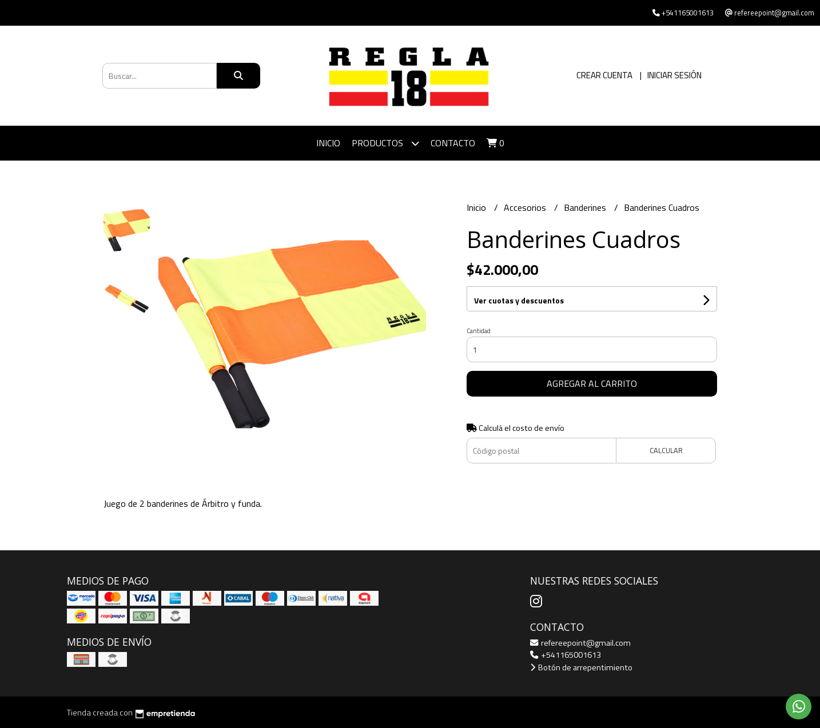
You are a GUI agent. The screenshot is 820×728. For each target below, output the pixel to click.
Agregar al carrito (592, 383)
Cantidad (479, 330)
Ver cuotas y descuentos (519, 300)
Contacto (453, 143)
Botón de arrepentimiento (581, 667)
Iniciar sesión (674, 75)
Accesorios (526, 207)
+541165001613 (565, 655)
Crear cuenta (604, 75)
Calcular (666, 450)
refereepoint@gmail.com (580, 643)
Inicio (328, 143)
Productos (385, 143)
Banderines (586, 207)
